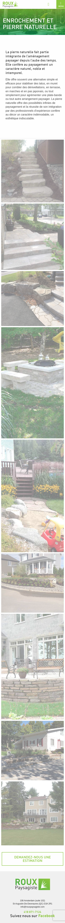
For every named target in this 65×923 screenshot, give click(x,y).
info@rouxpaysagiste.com (32, 907)
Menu (61, 4)
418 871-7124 (32, 912)
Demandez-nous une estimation (32, 859)
